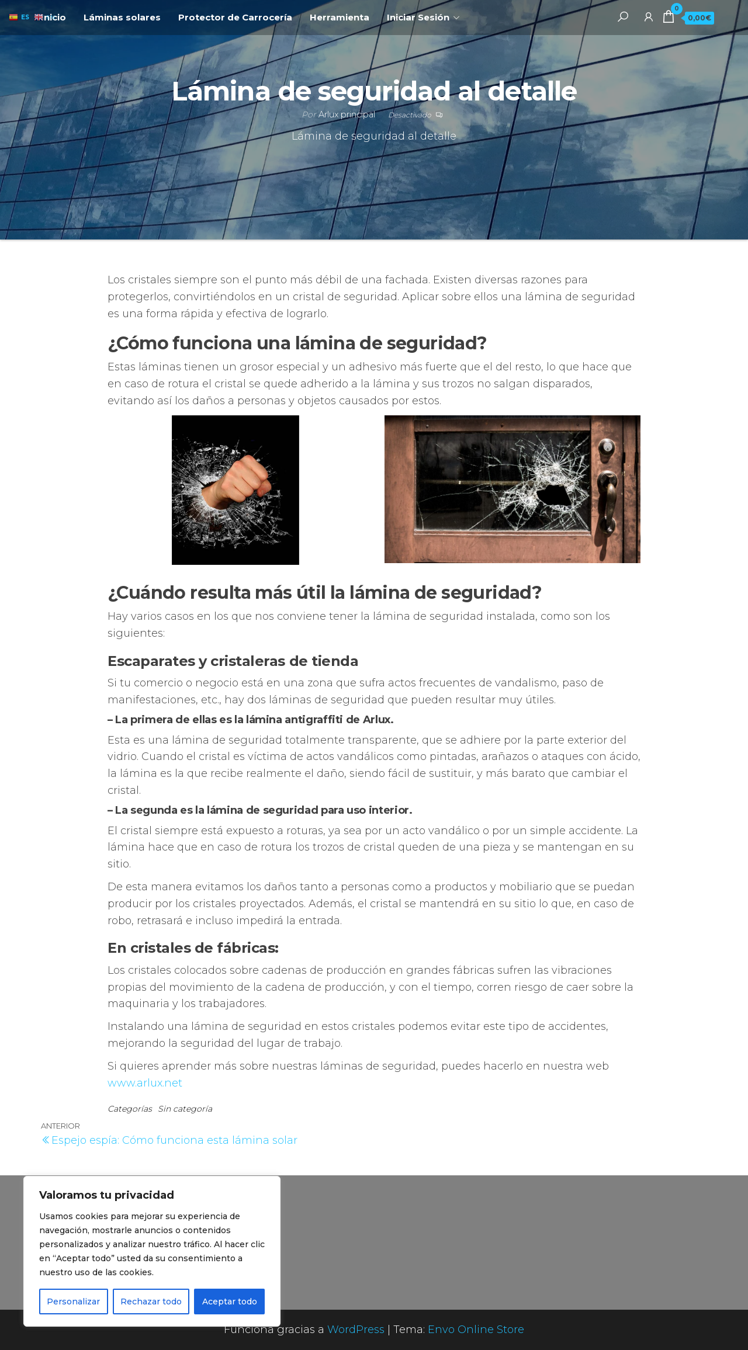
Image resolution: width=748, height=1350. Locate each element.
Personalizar (73, 1301)
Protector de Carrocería (235, 17)
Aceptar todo (229, 1301)
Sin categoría (185, 1108)
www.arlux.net (145, 1083)
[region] (151, 1251)
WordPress (356, 1329)
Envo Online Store (476, 1329)
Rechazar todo (151, 1301)
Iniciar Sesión (418, 17)
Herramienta (339, 17)
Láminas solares (122, 17)
